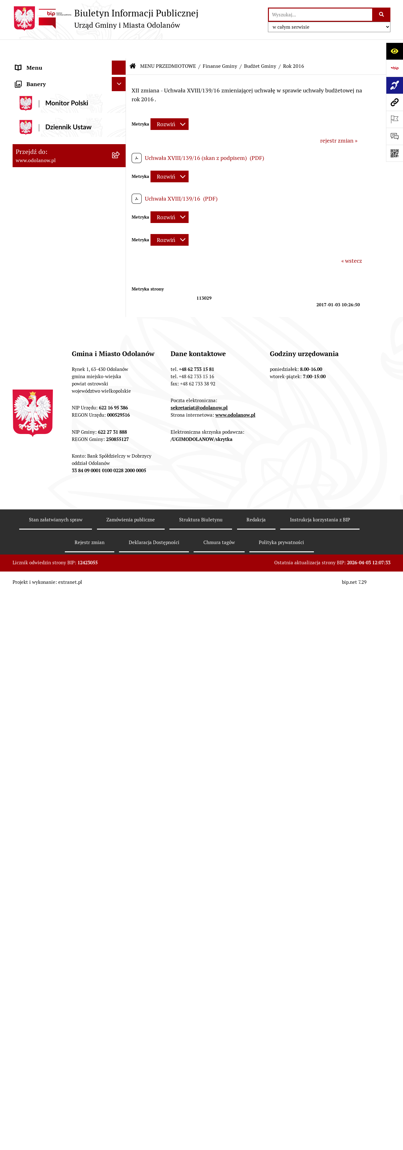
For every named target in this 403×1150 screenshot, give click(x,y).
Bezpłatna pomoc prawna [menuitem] (47, 1090)
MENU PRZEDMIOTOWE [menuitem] (46, 91)
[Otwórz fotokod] (394, 153)
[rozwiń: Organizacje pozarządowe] (120, 747)
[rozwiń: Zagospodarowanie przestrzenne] (120, 547)
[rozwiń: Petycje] (120, 857)
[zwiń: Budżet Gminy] (120, 146)
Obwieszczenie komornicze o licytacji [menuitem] (61, 1075)
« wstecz (351, 241)
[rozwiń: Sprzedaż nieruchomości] (120, 710)
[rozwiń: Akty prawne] (120, 109)
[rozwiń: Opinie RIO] (120, 384)
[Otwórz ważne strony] (394, 119)
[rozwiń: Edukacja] (120, 765)
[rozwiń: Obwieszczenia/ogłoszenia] (120, 692)
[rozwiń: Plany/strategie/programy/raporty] (120, 729)
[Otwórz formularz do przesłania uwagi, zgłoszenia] (394, 136)
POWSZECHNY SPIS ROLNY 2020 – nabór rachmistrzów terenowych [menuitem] (59, 1122)
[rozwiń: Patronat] (120, 802)
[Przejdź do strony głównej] (105, 18)
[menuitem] (69, 109)
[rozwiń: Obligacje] (120, 447)
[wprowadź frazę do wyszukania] (320, 15)
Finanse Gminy (220, 47)
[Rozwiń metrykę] (169, 105)
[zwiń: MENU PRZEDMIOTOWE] (120, 91)
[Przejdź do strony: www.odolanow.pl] (394, 102)
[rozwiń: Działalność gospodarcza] (120, 610)
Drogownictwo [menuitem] (33, 1104)
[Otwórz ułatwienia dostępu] (394, 51)
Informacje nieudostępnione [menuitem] (51, 985)
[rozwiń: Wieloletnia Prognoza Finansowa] (120, 420)
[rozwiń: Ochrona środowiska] (120, 565)
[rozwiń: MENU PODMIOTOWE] (120, 63)
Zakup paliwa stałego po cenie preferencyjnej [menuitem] (52, 1026)
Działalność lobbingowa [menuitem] (45, 77)
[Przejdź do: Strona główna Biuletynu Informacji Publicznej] (132, 47)
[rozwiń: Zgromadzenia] (120, 838)
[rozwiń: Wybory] (120, 893)
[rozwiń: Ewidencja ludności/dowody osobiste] (120, 629)
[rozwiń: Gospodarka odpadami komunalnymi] (120, 584)
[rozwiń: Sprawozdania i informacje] (120, 402)
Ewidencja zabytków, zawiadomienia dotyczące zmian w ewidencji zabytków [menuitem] (60, 1053)
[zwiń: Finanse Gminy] (120, 127)
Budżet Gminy (260, 47)
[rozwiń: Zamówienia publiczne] (120, 502)
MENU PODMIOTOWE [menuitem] (43, 63)
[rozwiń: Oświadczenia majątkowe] (120, 912)
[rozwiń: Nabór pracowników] (120, 674)
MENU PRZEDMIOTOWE (168, 47)
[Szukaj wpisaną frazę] (381, 15)
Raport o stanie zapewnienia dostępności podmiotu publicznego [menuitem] (59, 1003)
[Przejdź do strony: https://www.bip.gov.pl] (394, 68)
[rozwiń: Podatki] (120, 465)
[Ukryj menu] (119, 49)
